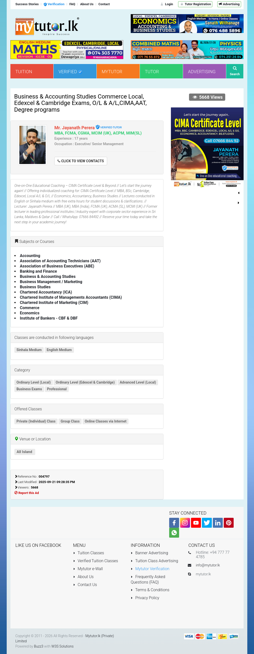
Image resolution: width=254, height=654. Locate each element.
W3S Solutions (62, 646)
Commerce (29, 307)
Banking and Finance (38, 271)
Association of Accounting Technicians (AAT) (60, 261)
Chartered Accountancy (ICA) (46, 292)
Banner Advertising (149, 553)
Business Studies (35, 287)
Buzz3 (38, 646)
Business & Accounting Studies (48, 276)
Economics (29, 313)
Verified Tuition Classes (95, 560)
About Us (83, 576)
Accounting (30, 255)
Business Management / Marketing (51, 281)
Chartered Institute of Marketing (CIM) (54, 302)
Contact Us (85, 584)
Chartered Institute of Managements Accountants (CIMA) (71, 297)
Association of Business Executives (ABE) (57, 266)
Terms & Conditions (150, 590)
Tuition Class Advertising (154, 560)
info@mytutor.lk (208, 565)
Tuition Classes (88, 553)
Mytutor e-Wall (88, 568)
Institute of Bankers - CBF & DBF (49, 318)
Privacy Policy (145, 597)
